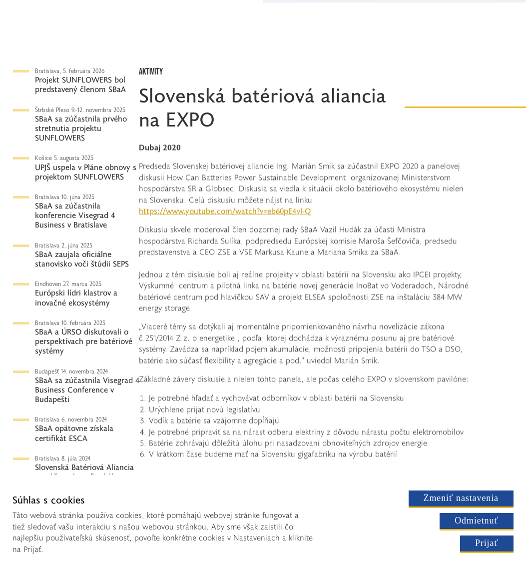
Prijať (487, 543)
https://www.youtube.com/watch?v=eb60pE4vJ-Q (225, 212)
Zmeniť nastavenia (461, 498)
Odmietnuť (477, 521)
